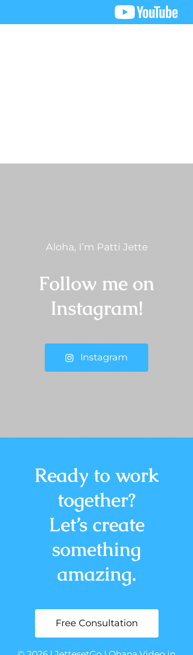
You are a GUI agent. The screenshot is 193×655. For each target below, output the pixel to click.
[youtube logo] (146, 10)
